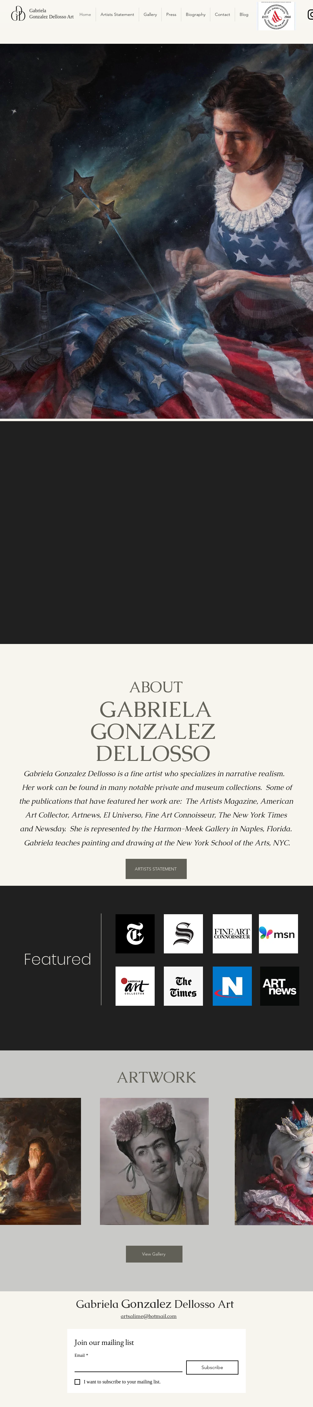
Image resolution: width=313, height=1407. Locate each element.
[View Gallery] (154, 1254)
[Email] (127, 1365)
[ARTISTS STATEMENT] (156, 869)
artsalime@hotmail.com (149, 1316)
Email (81, 1355)
